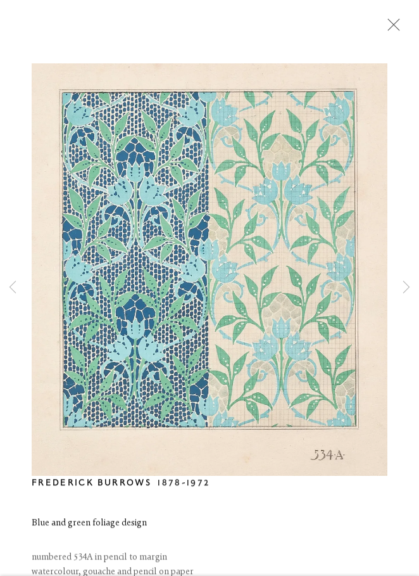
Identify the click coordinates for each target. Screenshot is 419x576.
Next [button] (406, 287)
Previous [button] (12, 287)
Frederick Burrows (91, 484)
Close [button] (390, 28)
